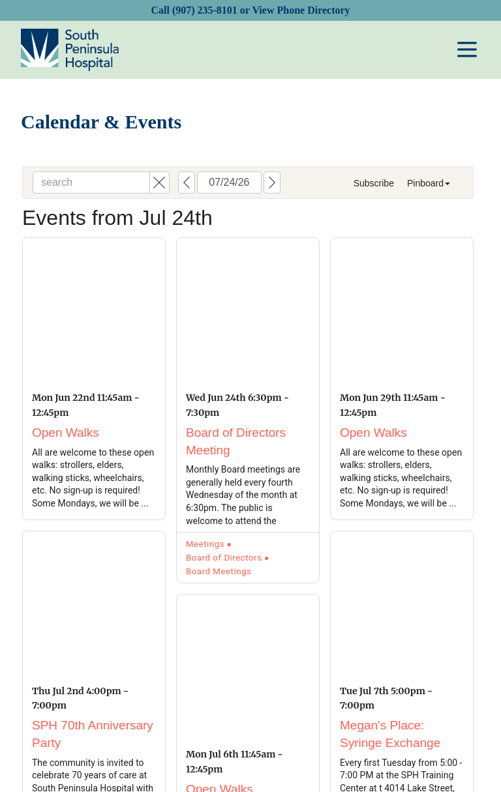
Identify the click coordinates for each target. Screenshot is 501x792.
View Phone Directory (301, 10)
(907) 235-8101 (204, 10)
